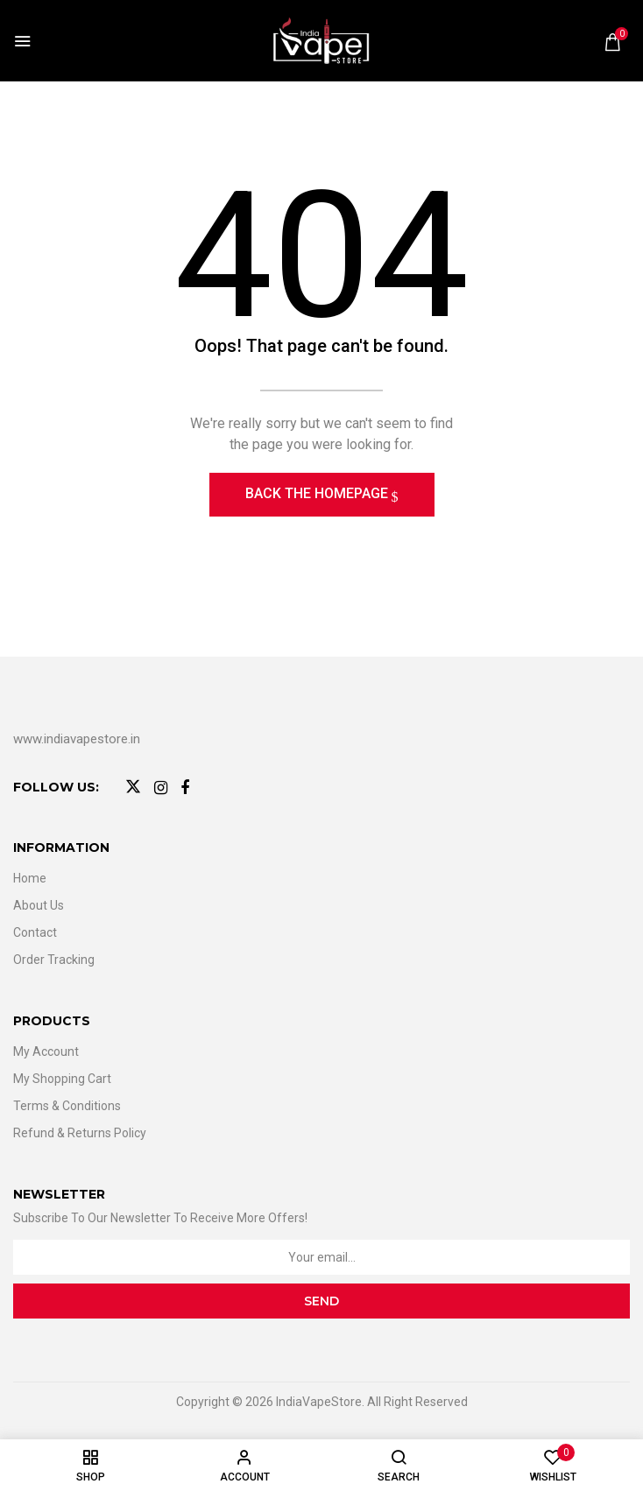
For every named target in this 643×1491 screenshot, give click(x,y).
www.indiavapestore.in (76, 739)
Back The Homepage (318, 493)
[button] (612, 42)
